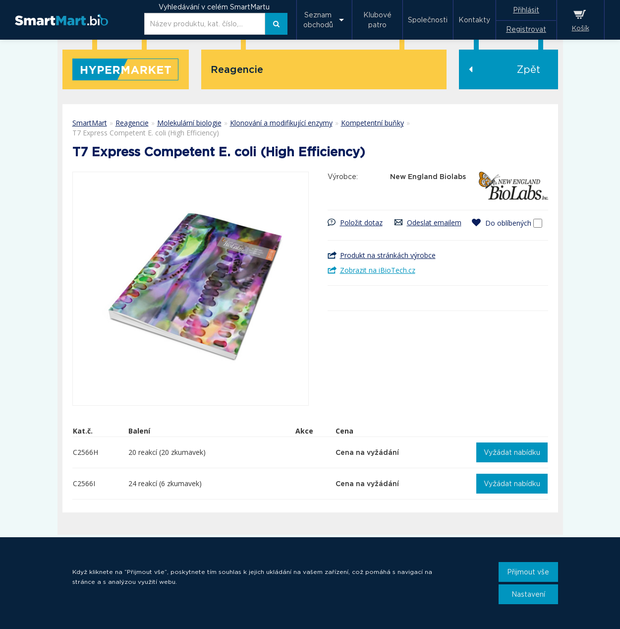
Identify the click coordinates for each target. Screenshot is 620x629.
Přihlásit (526, 10)
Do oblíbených (508, 223)
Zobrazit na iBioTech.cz (377, 270)
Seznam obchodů (318, 20)
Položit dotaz (361, 222)
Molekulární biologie (189, 122)
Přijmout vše (528, 572)
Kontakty (474, 20)
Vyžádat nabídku (512, 452)
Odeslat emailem (434, 222)
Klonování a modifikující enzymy (281, 122)
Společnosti (428, 20)
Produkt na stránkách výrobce (388, 255)
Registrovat (526, 29)
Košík (580, 28)
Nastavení (528, 594)
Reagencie (132, 122)
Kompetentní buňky (372, 122)
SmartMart (89, 122)
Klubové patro (377, 20)
